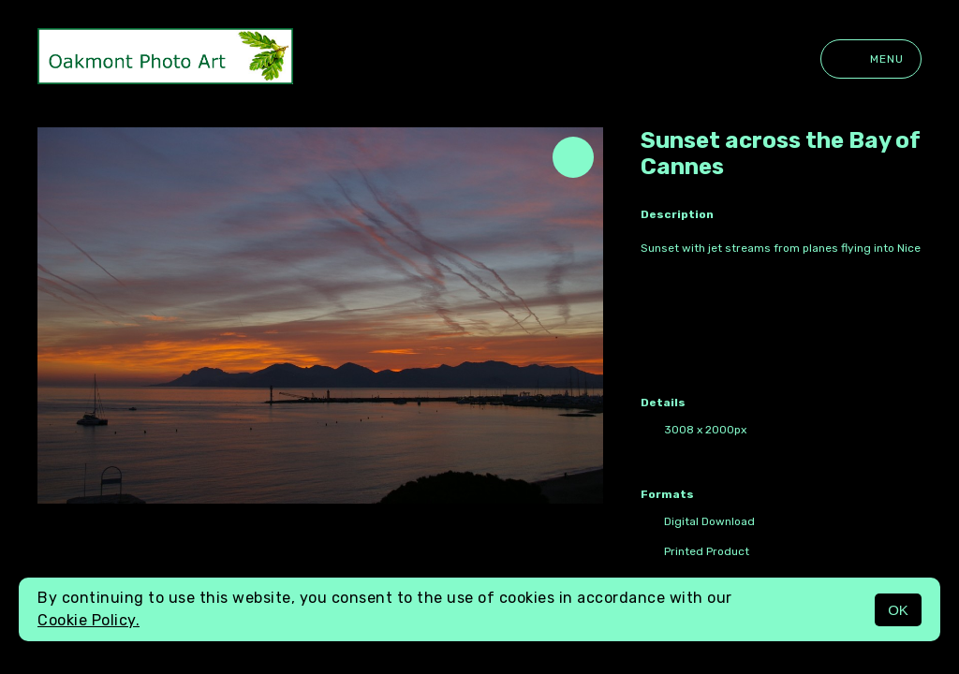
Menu (871, 59)
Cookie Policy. (88, 620)
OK (898, 610)
